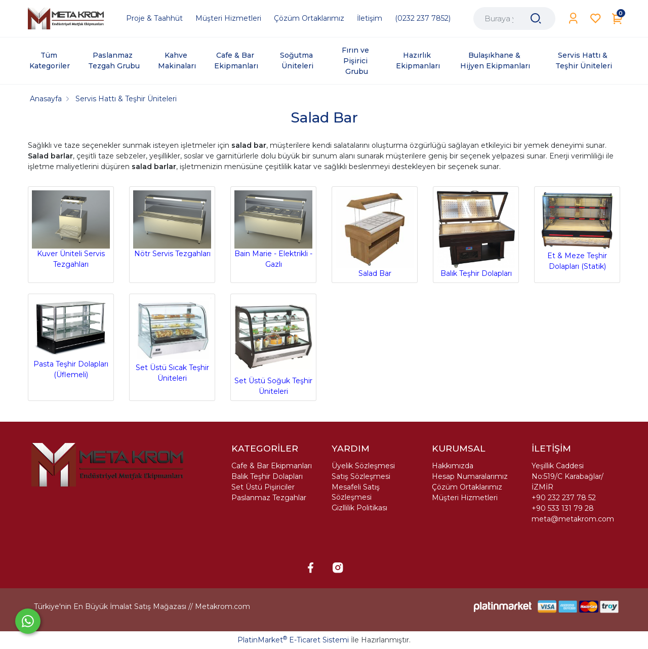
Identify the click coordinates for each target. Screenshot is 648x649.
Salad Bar (375, 234)
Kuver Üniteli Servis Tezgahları (71, 229)
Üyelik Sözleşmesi (363, 465)
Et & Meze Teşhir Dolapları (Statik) (577, 230)
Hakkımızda (452, 465)
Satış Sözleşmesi (361, 476)
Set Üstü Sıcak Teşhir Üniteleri (172, 340)
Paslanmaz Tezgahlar (268, 497)
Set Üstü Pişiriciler (263, 487)
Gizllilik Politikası (359, 507)
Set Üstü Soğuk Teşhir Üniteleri (273, 347)
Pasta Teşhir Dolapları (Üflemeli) (71, 339)
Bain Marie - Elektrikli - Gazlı (273, 229)
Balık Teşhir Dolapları (476, 234)
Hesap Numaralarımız (470, 476)
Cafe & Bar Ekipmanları (271, 465)
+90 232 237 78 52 (564, 497)
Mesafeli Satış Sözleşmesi (356, 492)
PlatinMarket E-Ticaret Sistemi (293, 639)
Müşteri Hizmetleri (465, 497)
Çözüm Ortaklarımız (467, 487)
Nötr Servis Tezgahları (172, 224)
